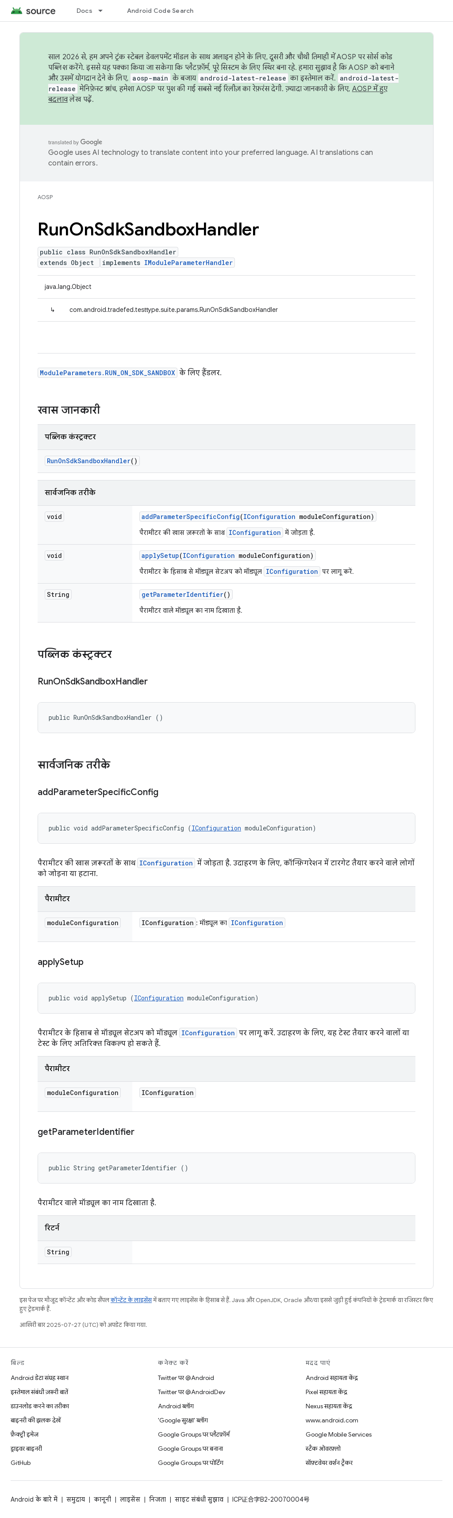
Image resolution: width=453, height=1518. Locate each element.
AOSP (45, 197)
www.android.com (332, 1420)
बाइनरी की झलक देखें (36, 1420)
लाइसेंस (130, 1499)
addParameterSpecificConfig (191, 516)
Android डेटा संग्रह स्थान (40, 1378)
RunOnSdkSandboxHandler (89, 461)
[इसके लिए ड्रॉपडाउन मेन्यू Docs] (104, 10)
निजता (157, 1499)
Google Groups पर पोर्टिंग (190, 1463)
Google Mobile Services (339, 1434)
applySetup (160, 555)
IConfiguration (269, 516)
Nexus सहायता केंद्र (329, 1406)
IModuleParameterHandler (188, 262)
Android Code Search (160, 11)
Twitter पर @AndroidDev (191, 1392)
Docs (84, 11)
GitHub (21, 1463)
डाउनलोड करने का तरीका (40, 1406)
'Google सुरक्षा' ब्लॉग (183, 1420)
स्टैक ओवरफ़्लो (323, 1449)
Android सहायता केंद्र (332, 1378)
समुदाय (75, 1499)
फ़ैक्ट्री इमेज (24, 1434)
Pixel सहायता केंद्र (326, 1392)
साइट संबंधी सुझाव (199, 1499)
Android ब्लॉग (176, 1406)
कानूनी (102, 1499)
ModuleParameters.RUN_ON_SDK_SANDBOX (107, 373)
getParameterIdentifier (182, 594)
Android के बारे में (34, 1499)
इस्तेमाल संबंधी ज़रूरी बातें (39, 1392)
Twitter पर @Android (186, 1378)
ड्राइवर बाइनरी (26, 1449)
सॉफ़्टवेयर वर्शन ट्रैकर (329, 1463)
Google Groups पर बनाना (190, 1449)
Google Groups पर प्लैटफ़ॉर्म (194, 1434)
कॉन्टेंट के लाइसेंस (131, 1300)
